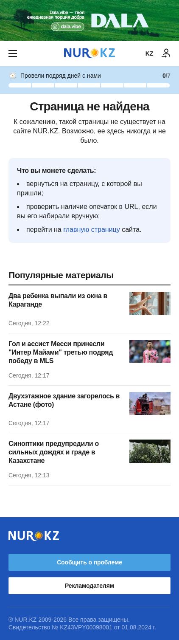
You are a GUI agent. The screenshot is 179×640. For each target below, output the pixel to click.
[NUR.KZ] (89, 53)
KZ (149, 53)
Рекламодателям (89, 585)
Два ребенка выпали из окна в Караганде (57, 300)
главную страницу (91, 229)
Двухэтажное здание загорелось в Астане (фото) (64, 400)
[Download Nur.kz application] (89, 20)
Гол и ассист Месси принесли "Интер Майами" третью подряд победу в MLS (60, 352)
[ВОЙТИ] (166, 53)
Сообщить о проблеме (89, 562)
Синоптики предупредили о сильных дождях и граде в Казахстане (53, 452)
